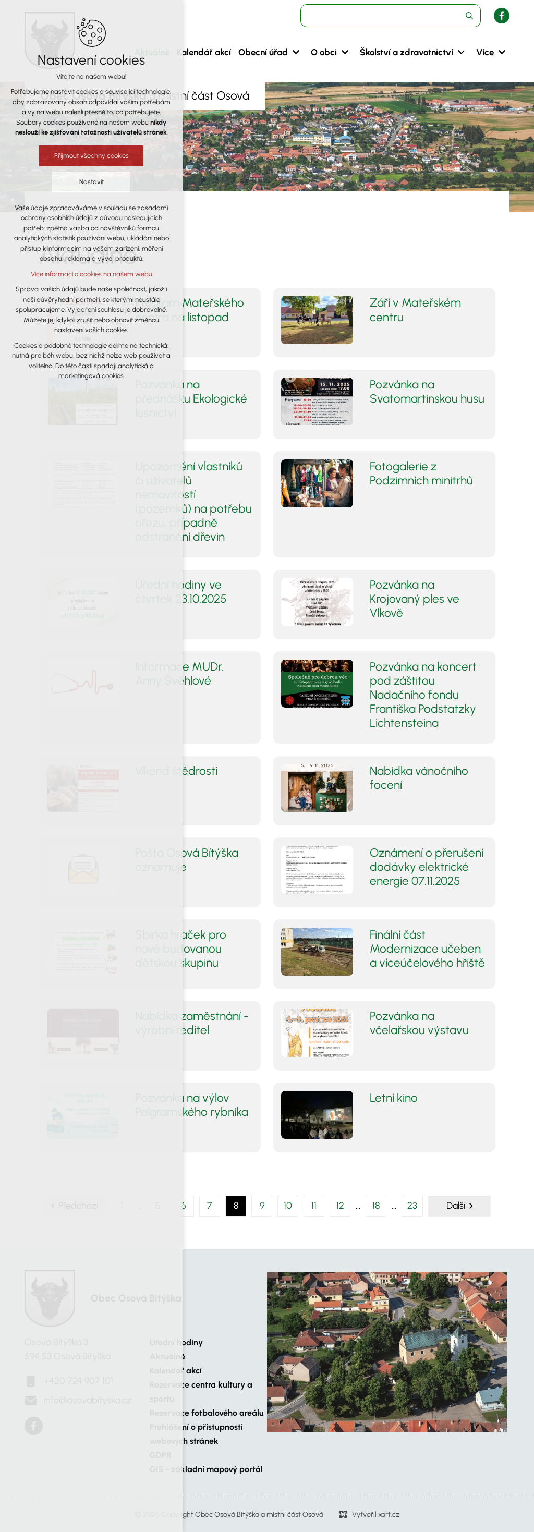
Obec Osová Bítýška (136, 1298)
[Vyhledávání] (469, 15)
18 (376, 1205)
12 (340, 1205)
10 (288, 1205)
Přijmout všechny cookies (91, 156)
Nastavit (91, 182)
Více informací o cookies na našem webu (91, 274)
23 (412, 1205)
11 (314, 1205)
